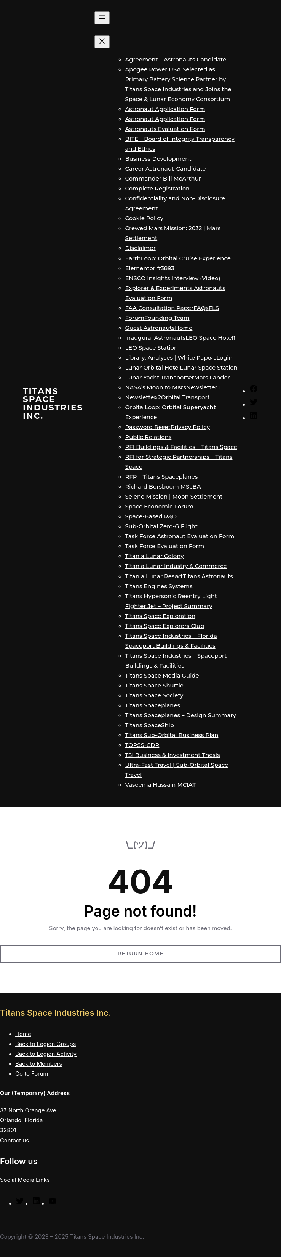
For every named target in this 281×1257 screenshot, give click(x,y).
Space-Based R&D (151, 516)
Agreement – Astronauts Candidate (175, 59)
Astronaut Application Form (165, 109)
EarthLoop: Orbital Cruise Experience (177, 258)
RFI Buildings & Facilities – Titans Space (181, 447)
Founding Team (167, 318)
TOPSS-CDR (142, 745)
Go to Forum (31, 1073)
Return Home (140, 953)
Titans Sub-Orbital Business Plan (171, 735)
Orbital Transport (185, 397)
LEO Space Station (151, 347)
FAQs (201, 308)
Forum (134, 318)
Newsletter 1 (203, 387)
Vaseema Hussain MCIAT (160, 784)
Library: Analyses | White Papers (170, 357)
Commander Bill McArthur (163, 178)
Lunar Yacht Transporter (159, 377)
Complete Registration (157, 188)
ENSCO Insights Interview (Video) (172, 278)
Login (224, 357)
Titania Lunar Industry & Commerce (176, 566)
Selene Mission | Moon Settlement (173, 496)
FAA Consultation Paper (159, 308)
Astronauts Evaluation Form (165, 129)
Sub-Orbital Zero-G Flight (161, 526)
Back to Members (38, 1063)
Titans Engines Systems (158, 586)
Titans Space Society (154, 695)
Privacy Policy (190, 427)
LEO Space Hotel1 (210, 337)
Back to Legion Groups (45, 1044)
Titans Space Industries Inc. (53, 403)
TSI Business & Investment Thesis (172, 755)
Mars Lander (212, 377)
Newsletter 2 (143, 397)
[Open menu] (102, 17)
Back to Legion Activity (46, 1053)
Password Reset (147, 427)
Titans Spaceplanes (152, 705)
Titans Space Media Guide (162, 675)
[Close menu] (102, 41)
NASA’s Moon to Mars (155, 387)
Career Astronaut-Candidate (165, 168)
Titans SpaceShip (149, 725)
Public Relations (148, 437)
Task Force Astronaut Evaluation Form (179, 536)
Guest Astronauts (150, 327)
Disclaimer (140, 248)
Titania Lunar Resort (154, 576)
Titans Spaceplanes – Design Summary (180, 715)
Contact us (14, 1140)
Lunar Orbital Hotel (152, 367)
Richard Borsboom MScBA (163, 486)
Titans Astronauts (208, 576)
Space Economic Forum (159, 506)
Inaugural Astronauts (155, 337)
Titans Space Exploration (160, 616)
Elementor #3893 (149, 268)
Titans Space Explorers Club (164, 626)
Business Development (158, 158)
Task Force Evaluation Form (164, 546)
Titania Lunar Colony (154, 556)
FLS (214, 308)
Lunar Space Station (209, 367)
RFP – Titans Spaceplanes (161, 476)
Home (183, 327)
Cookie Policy (144, 218)
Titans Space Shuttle (154, 685)
